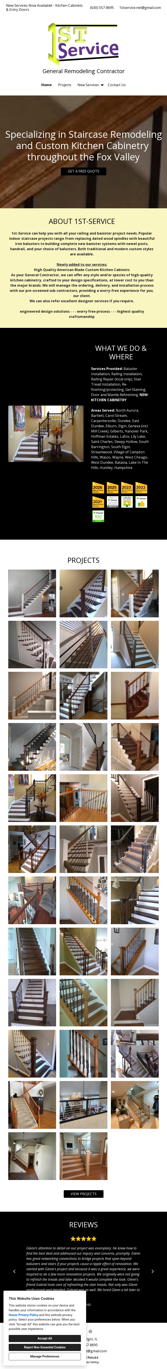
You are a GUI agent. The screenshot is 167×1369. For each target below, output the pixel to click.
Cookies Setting (89, 1362)
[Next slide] (153, 1271)
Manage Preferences (44, 1356)
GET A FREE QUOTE (83, 171)
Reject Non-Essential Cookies (44, 1347)
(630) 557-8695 (102, 8)
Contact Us (117, 84)
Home (46, 84)
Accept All (45, 1338)
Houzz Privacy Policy (23, 1315)
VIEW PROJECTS (84, 1194)
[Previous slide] (14, 1271)
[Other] (90, 1331)
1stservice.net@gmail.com (140, 8)
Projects (64, 84)
